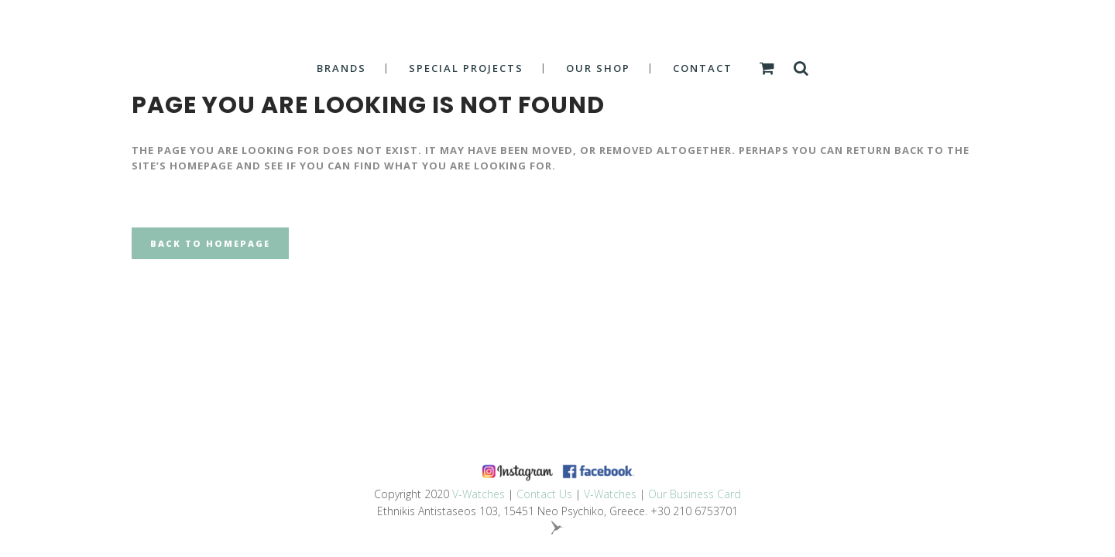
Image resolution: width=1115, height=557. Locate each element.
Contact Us (544, 494)
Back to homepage (210, 243)
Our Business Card (694, 494)
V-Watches (478, 494)
